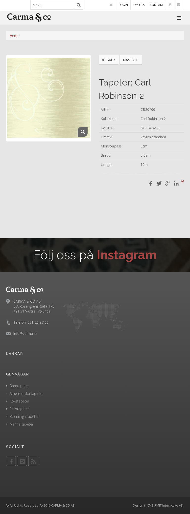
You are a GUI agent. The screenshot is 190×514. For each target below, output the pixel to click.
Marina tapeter (21, 424)
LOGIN (123, 5)
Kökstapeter (19, 401)
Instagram (127, 255)
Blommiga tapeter (24, 416)
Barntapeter (19, 385)
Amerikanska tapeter (26, 393)
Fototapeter (19, 408)
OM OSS (138, 5)
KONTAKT (157, 5)
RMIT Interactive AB (168, 505)
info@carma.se (25, 333)
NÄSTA (131, 59)
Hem (13, 35)
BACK (109, 59)
